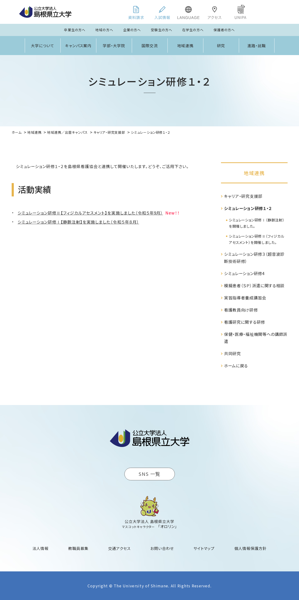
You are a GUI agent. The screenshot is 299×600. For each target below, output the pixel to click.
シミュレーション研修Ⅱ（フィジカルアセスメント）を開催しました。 (256, 239)
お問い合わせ (162, 548)
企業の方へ (132, 29)
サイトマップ (204, 548)
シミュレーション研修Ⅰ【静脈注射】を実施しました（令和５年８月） (78, 222)
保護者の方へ (224, 29)
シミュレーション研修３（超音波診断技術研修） (254, 257)
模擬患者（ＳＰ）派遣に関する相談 (254, 285)
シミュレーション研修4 (244, 273)
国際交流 (150, 45)
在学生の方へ (193, 29)
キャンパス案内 (78, 45)
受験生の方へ (161, 29)
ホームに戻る (236, 366)
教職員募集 (78, 548)
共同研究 (232, 353)
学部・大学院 (114, 45)
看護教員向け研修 (241, 310)
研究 (221, 45)
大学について (42, 45)
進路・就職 (256, 45)
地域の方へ (104, 29)
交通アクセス (119, 548)
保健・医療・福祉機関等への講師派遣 (255, 337)
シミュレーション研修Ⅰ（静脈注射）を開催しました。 (256, 223)
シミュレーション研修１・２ (248, 208)
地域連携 (185, 45)
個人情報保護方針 (250, 548)
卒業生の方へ (74, 29)
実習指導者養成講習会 (245, 298)
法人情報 (41, 548)
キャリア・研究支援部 (243, 196)
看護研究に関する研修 (244, 322)
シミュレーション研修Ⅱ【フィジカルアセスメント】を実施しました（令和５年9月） (90, 213)
